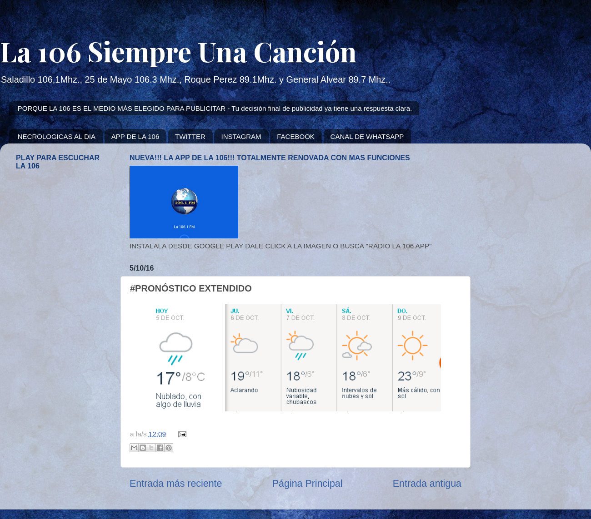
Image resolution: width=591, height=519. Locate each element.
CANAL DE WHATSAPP (367, 136)
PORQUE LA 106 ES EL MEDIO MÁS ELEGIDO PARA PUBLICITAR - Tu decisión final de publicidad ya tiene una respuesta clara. (215, 108)
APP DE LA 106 (135, 136)
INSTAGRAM (241, 136)
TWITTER (190, 136)
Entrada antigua (427, 483)
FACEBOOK (296, 136)
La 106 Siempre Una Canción (178, 51)
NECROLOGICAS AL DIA (56, 136)
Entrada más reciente (176, 483)
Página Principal (307, 483)
